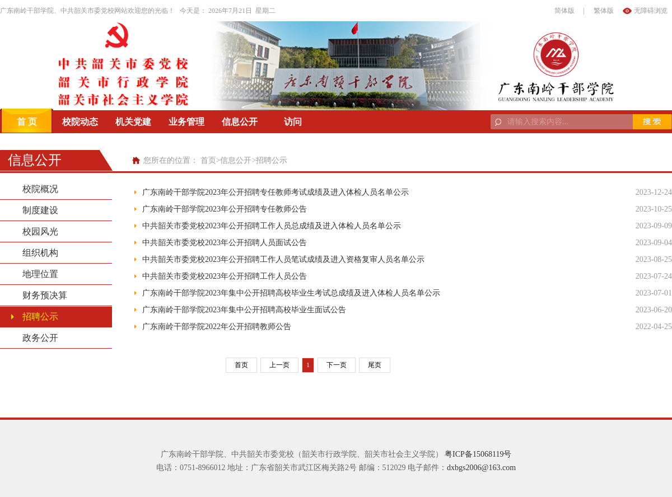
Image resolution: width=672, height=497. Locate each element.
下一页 (336, 365)
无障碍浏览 (651, 11)
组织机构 (40, 252)
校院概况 (40, 189)
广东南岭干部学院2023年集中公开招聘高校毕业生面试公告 (244, 310)
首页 (208, 160)
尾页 (374, 365)
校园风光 (40, 231)
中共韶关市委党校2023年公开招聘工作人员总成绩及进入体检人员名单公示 (271, 226)
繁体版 (604, 11)
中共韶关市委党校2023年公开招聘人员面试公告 (224, 242)
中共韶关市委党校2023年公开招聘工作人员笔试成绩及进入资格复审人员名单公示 (283, 259)
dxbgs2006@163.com (481, 467)
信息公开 (235, 160)
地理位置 (40, 274)
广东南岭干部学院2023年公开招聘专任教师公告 (224, 209)
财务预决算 (44, 295)
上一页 (279, 365)
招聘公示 (271, 160)
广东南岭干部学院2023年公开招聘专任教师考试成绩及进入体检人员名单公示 (275, 192)
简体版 (564, 11)
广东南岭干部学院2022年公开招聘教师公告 (216, 326)
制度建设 (40, 210)
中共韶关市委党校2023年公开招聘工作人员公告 (224, 276)
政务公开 (40, 338)
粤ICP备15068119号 (478, 454)
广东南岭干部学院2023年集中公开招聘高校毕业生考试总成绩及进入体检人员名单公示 (291, 293)
